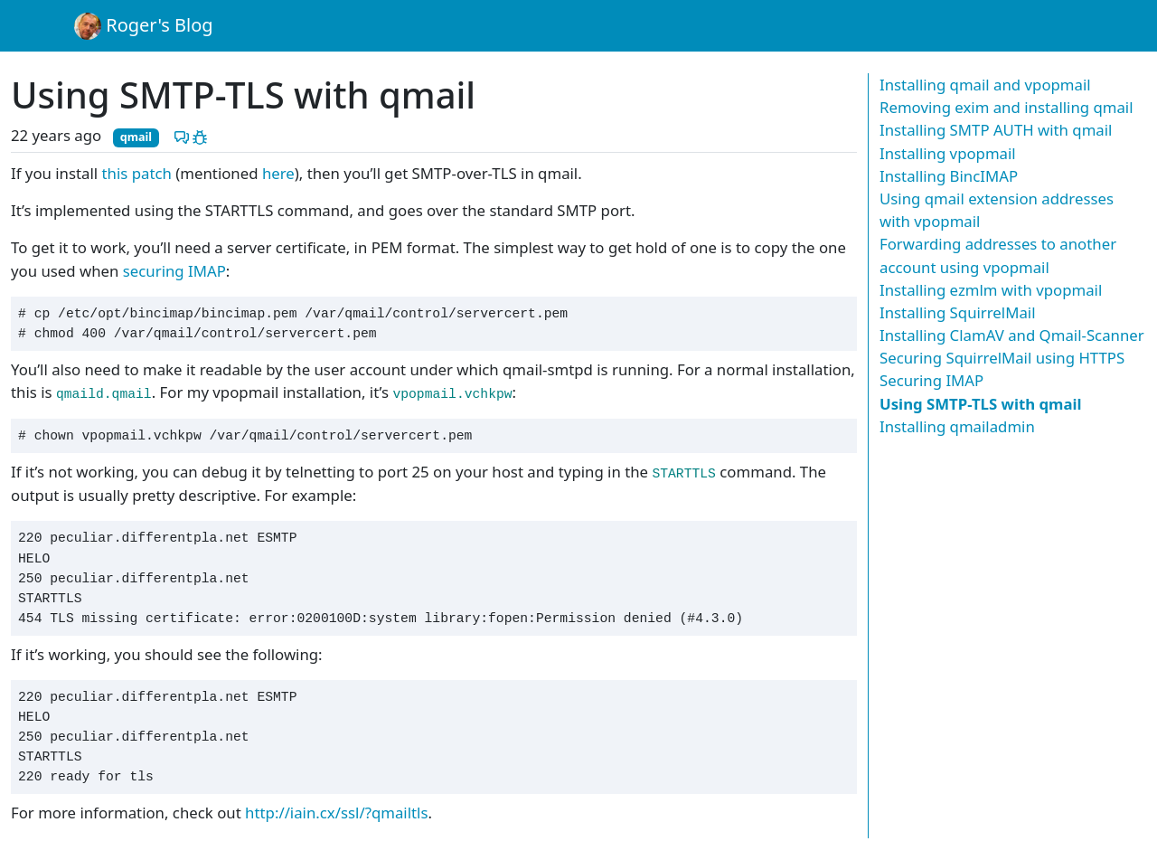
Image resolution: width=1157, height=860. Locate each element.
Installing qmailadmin (957, 426)
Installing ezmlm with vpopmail (991, 289)
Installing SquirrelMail (957, 312)
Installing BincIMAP (949, 175)
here (278, 173)
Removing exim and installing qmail (1006, 107)
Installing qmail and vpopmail (985, 84)
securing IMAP (174, 270)
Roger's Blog (143, 26)
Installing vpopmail (948, 153)
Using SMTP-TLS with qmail (981, 403)
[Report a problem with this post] (200, 135)
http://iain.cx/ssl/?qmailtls (336, 812)
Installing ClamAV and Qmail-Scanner (1012, 335)
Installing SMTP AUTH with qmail (996, 129)
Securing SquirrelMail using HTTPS (1002, 357)
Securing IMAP (931, 380)
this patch (137, 173)
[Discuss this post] (181, 135)
